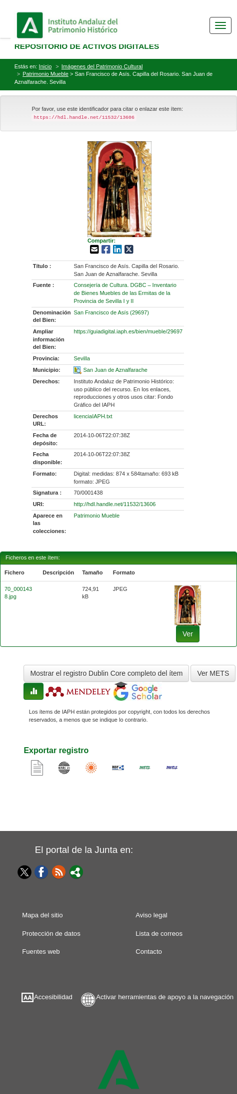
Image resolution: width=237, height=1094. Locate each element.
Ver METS (213, 673)
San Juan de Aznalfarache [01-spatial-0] (116, 370)
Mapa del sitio (42, 915)
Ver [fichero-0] (187, 634)
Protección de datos (51, 933)
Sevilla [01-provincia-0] (82, 358)
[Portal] (76, 871)
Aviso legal (152, 915)
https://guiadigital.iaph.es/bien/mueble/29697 (128, 331)
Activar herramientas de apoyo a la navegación (165, 997)
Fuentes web (41, 951)
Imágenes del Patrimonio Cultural (102, 66)
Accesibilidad (53, 997)
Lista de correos (159, 933)
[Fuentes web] (59, 871)
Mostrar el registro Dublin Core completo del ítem (106, 673)
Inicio (45, 66)
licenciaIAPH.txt (93, 416)
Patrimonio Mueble (45, 74)
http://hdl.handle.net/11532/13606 (115, 504)
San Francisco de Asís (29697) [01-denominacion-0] (111, 312)
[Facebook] (41, 871)
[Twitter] (22, 872)
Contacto (149, 951)
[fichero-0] (188, 605)
